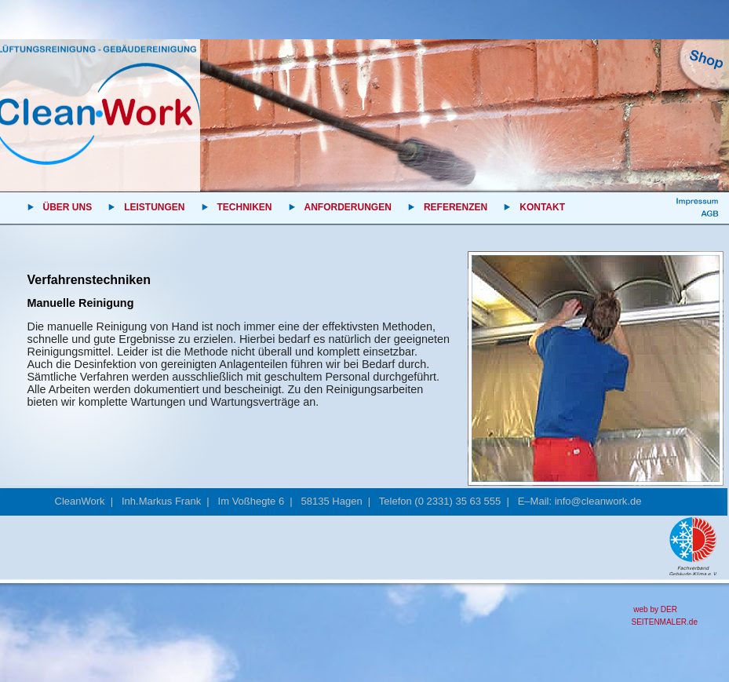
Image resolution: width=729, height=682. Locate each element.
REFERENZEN (455, 207)
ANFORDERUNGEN (348, 207)
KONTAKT (542, 207)
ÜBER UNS (68, 207)
